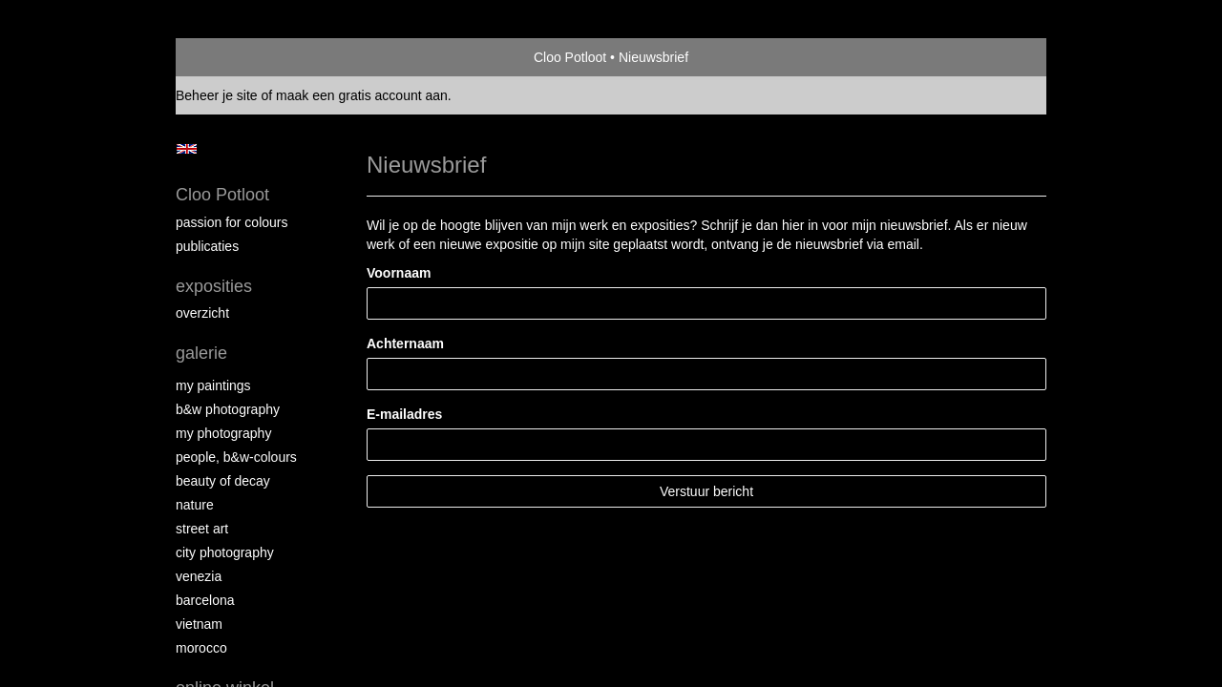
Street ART (202, 528)
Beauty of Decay (223, 481)
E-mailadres (404, 414)
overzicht (202, 313)
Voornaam (399, 273)
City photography (225, 552)
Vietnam (199, 624)
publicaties (207, 246)
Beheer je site (217, 95)
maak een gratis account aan (362, 95)
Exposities (214, 286)
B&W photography (228, 409)
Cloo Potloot (570, 57)
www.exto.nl (344, 582)
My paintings (213, 385)
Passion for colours (232, 222)
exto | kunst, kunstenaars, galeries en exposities (230, 57)
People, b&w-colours (236, 457)
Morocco (201, 648)
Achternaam (405, 343)
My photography (223, 433)
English (187, 149)
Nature (195, 504)
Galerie (201, 353)
